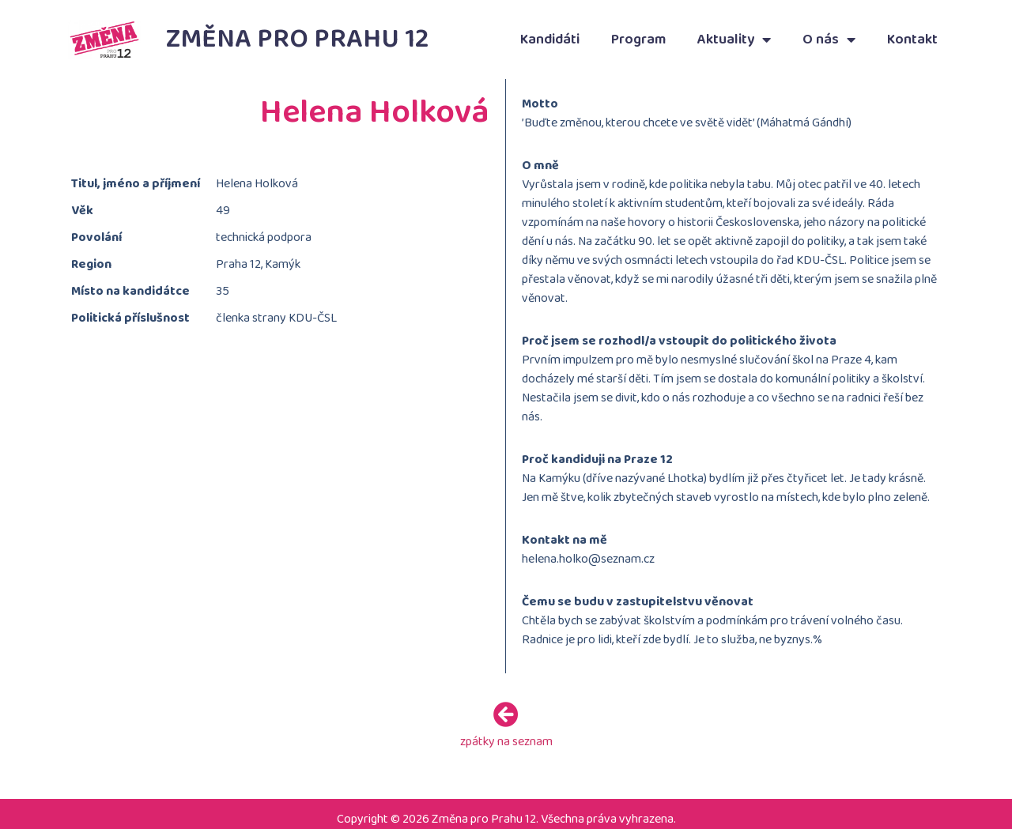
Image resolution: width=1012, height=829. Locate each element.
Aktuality (734, 39)
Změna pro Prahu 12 (297, 39)
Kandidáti (550, 39)
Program (638, 39)
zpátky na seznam (506, 737)
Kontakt (912, 39)
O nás (828, 39)
